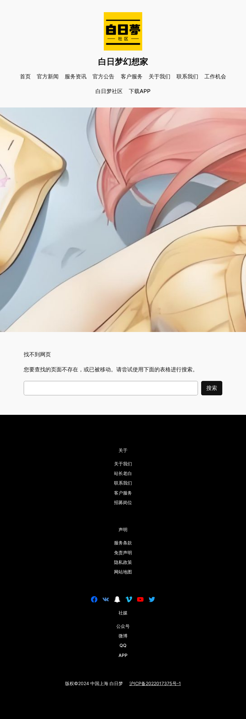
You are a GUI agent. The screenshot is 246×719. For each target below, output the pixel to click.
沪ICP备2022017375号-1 (155, 683)
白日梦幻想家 (123, 62)
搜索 (211, 388)
